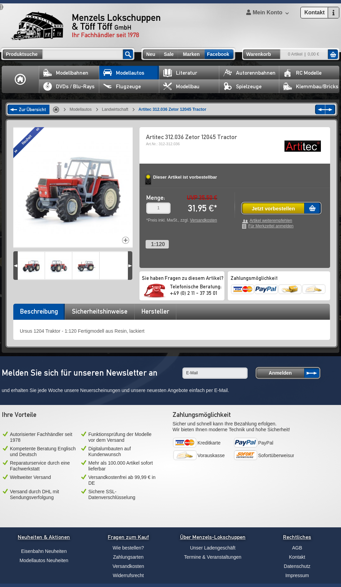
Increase (125, 240)
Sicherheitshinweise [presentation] (100, 311)
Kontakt (297, 557)
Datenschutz (297, 566)
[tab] (39, 313)
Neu (150, 54)
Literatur (180, 73)
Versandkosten (203, 220)
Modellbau (181, 86)
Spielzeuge (242, 86)
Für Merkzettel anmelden (271, 226)
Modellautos (123, 73)
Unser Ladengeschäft (212, 548)
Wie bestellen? (128, 548)
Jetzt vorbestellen (273, 208)
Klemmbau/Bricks (310, 86)
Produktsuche (22, 54)
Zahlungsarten (128, 557)
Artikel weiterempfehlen (271, 221)
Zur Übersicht (32, 109)
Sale (169, 54)
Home (20, 79)
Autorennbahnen (249, 73)
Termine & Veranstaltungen (212, 557)
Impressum (297, 575)
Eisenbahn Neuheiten (44, 551)
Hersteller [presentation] (155, 311)
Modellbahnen (65, 73)
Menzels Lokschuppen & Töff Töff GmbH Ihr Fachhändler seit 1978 (86, 26)
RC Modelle (302, 73)
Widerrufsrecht (128, 575)
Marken (191, 54)
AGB (297, 548)
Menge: (155, 197)
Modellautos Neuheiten (43, 560)
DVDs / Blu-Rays (68, 86)
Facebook (218, 54)
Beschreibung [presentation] (39, 311)
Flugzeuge (122, 86)
